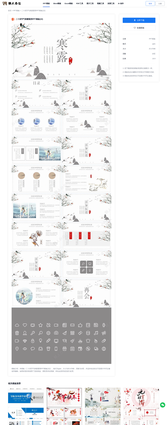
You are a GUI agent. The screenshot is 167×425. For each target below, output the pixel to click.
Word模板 (57, 3)
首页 (9, 11)
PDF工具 (79, 3)
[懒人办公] (11, 3)
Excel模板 (69, 3)
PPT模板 (46, 3)
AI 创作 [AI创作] (121, 3)
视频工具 (100, 3)
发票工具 (111, 3)
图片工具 (90, 3)
